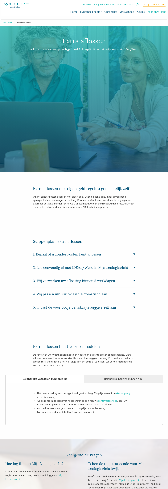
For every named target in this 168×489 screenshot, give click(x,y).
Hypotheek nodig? (91, 12)
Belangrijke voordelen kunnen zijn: (45, 379)
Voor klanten (7, 22)
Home (73, 12)
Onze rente (110, 12)
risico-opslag (123, 393)
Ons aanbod (127, 12)
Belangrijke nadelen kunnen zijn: (123, 379)
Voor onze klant (156, 12)
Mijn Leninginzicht (155, 4)
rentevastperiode (107, 401)
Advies (141, 12)
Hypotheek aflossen (24, 22)
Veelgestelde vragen (104, 4)
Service (87, 4)
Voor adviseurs (125, 4)
